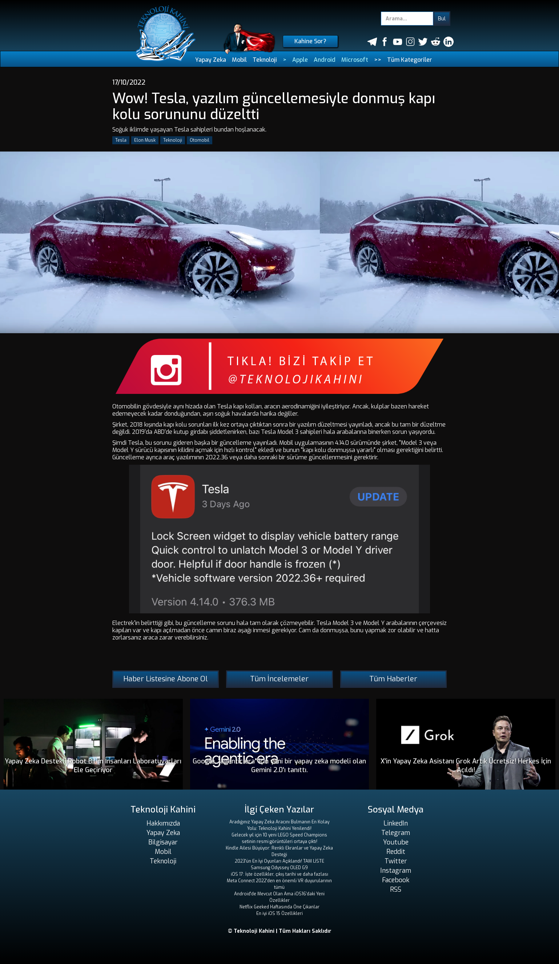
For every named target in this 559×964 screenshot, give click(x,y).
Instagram (395, 870)
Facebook (395, 880)
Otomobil (199, 140)
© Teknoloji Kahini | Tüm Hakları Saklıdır (279, 931)
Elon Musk (145, 140)
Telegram (395, 832)
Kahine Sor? (310, 41)
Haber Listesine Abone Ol (165, 679)
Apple (300, 60)
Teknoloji (265, 60)
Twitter (396, 861)
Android (324, 60)
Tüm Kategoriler (409, 60)
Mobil (239, 60)
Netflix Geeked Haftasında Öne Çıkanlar (279, 907)
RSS (395, 889)
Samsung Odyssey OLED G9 (279, 868)
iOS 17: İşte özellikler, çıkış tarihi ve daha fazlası (279, 874)
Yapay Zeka (210, 60)
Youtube (396, 842)
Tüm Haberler (393, 679)
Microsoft (354, 60)
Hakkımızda (163, 823)
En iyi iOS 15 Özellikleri (279, 913)
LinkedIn (395, 823)
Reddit (395, 851)
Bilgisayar (163, 842)
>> (377, 60)
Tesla (120, 140)
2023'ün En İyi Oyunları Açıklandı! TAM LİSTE (279, 861)
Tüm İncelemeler (279, 679)
